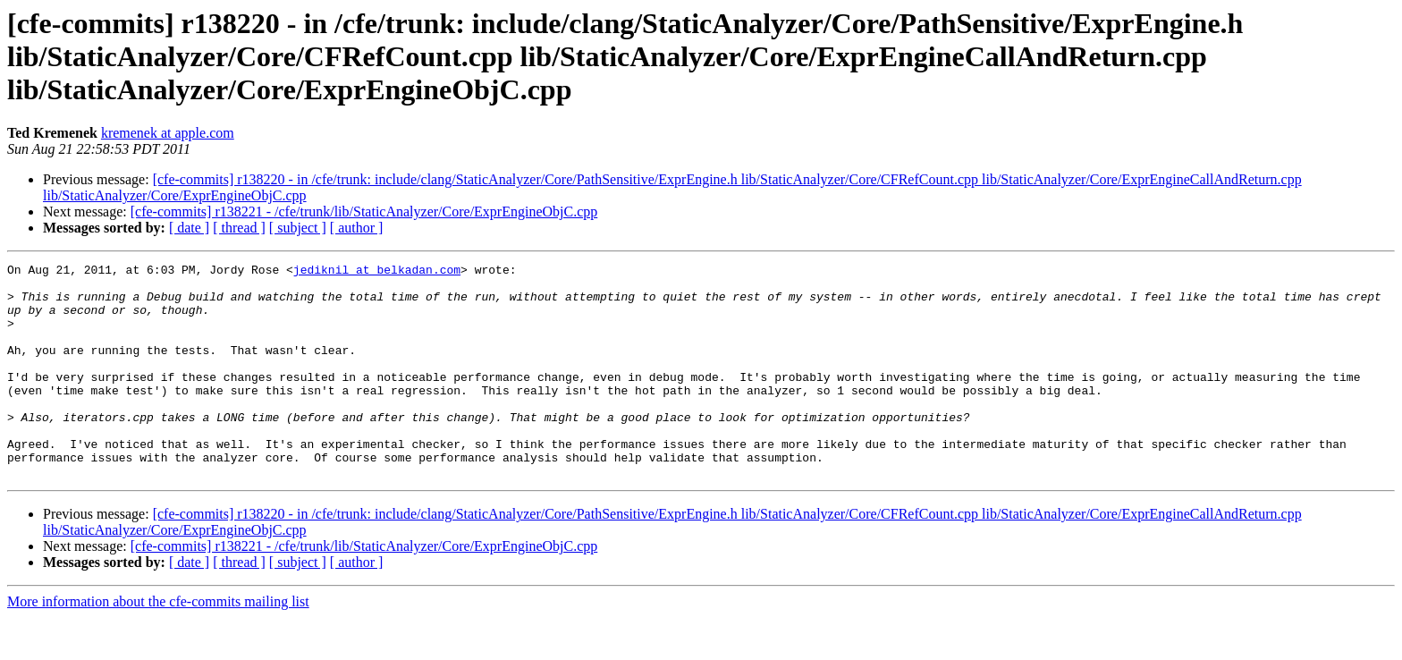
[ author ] (357, 227)
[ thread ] (239, 227)
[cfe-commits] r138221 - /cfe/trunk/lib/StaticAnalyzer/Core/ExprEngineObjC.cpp (364, 211)
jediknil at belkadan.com (376, 272)
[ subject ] (297, 227)
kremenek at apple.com (167, 132)
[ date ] (189, 227)
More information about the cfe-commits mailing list (158, 644)
